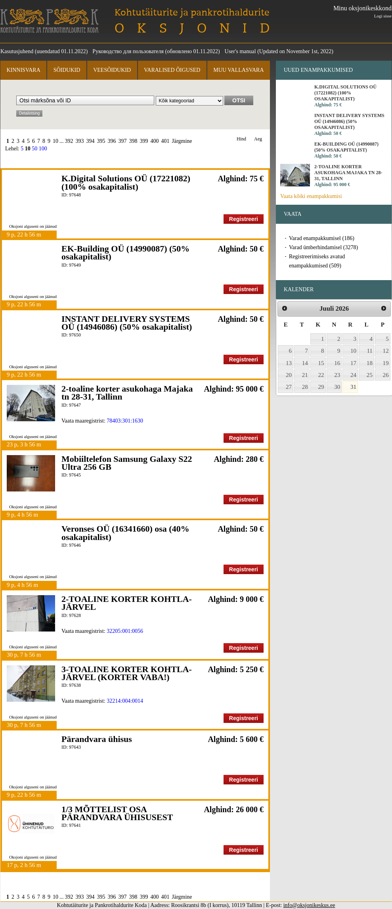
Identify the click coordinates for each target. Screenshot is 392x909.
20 (289, 375)
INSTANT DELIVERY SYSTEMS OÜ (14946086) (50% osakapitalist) (126, 323)
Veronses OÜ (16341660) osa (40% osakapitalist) (125, 533)
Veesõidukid (112, 70)
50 (34, 149)
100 (43, 149)
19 (386, 363)
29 (321, 387)
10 (55, 141)
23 (337, 375)
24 (353, 375)
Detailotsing (29, 113)
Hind (241, 139)
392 (69, 141)
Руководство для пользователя (128, 51)
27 (289, 387)
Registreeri (243, 219)
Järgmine (182, 141)
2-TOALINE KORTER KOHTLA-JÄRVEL (126, 603)
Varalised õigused (172, 70)
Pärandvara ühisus (96, 739)
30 (337, 387)
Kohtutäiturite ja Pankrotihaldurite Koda (49, 21)
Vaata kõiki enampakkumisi (311, 196)
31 (353, 387)
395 (101, 141)
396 (112, 141)
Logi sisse (383, 15)
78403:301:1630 (125, 421)
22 (321, 375)
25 (370, 375)
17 (353, 363)
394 (90, 141)
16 (337, 363)
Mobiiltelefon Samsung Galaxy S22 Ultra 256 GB (126, 463)
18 (370, 363)
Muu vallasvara (238, 70)
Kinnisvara (23, 70)
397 (123, 141)
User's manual (240, 51)
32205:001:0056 (125, 631)
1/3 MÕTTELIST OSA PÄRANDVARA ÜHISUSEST (117, 813)
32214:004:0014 (125, 701)
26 (386, 375)
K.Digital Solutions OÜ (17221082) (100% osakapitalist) (125, 182)
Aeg (258, 139)
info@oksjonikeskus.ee (309, 905)
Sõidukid (67, 70)
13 (289, 363)
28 (305, 387)
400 (155, 141)
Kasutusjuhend (16, 51)
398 (133, 141)
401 (165, 141)
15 (321, 363)
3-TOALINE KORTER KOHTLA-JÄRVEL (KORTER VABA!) (126, 673)
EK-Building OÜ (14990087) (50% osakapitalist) (125, 252)
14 (305, 363)
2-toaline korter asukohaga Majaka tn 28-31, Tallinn (127, 393)
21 (305, 375)
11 (370, 351)
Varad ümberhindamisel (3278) (323, 247)
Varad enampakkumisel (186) (321, 238)
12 (386, 351)
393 (80, 141)
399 (144, 141)
